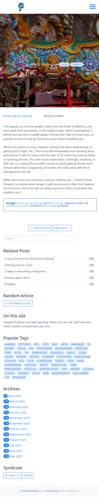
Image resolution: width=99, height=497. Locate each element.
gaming (77, 64)
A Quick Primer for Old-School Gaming (29, 259)
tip (27, 353)
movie (9, 357)
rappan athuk (49, 369)
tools (21, 348)
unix (70, 361)
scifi (45, 344)
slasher (10, 361)
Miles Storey (55, 203)
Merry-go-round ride (30, 203)
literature (64, 357)
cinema (21, 357)
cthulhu (30, 369)
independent (61, 373)
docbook (19, 377)
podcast (30, 365)
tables (59, 361)
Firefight (10, 284)
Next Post (62, 228)
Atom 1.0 (12, 475)
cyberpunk (44, 361)
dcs (21, 361)
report (34, 357)
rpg (36, 344)
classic (10, 373)
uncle (71, 353)
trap (8, 353)
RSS (28, 475)
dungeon (56, 353)
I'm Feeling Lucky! (18, 303)
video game (82, 357)
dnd (55, 344)
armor (75, 369)
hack (80, 361)
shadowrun (13, 365)
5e (88, 344)
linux (36, 373)
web (46, 373)
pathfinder (44, 348)
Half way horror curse (18, 265)
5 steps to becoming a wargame (25, 271)
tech (30, 361)
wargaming (13, 369)
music (44, 365)
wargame (77, 344)
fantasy (23, 373)
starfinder (39, 353)
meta (64, 344)
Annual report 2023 (17, 278)
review (9, 348)
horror (48, 357)
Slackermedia (30, 491)
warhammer (63, 348)
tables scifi (59, 365)
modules (82, 348)
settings (25, 344)
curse (64, 64)
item (73, 365)
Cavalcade (51, 491)
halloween (81, 373)
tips (64, 369)
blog (18, 353)
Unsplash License (17, 206)
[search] (40, 238)
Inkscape (51, 206)
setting (88, 369)
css (7, 377)
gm (31, 348)
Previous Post (40, 228)
